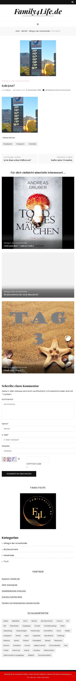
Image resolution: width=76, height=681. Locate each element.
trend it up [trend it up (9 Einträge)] (16, 650)
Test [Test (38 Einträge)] (65, 645)
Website (6, 446)
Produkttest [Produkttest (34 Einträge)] (37, 641)
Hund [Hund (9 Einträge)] (59, 631)
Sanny (8, 90)
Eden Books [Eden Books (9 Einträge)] (14, 626)
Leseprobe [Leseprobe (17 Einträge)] (36, 636)
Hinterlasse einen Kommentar (57, 90)
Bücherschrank (11, 549)
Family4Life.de (38, 11)
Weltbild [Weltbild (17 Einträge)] (31, 655)
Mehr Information (43, 677)
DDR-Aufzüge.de (9, 584)
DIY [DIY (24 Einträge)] (68, 621)
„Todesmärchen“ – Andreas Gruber (19, 246)
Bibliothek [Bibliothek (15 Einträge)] (15, 621)
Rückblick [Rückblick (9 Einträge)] (16, 645)
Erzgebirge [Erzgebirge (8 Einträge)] (26, 626)
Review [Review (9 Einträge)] (47, 641)
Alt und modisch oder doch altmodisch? (21, 294)
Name (5, 423)
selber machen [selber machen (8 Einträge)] (39, 645)
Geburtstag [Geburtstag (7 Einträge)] (8, 631)
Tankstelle (32, 144)
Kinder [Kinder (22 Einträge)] (18, 636)
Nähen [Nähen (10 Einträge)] (16, 641)
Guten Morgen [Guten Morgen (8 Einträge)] (21, 631)
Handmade (9, 555)
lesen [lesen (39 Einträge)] (27, 636)
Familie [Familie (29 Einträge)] (37, 626)
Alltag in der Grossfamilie (15, 81)
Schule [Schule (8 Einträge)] (27, 645)
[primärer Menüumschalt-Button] (38, 24)
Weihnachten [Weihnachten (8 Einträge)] (49, 650)
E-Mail (5, 435)
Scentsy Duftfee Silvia (12, 597)
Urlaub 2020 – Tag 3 (12, 370)
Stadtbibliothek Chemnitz (14, 591)
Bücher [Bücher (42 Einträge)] (34, 621)
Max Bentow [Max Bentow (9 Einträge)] (48, 636)
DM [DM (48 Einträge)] (5, 626)
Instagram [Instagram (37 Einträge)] (8, 636)
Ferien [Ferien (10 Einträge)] (63, 626)
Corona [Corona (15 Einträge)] (59, 621)
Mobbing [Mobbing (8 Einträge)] (61, 636)
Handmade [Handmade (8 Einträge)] (35, 631)
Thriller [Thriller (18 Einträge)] (6, 650)
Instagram (20, 144)
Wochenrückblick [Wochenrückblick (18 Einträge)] (44, 655)
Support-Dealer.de (11, 578)
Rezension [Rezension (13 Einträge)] (58, 641)
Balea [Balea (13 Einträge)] (6, 621)
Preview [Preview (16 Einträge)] (26, 641)
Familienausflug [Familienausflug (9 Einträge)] (50, 626)
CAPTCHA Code (33, 463)
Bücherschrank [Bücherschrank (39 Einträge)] (46, 621)
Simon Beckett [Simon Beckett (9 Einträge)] (54, 645)
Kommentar (7, 399)
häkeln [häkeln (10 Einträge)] (67, 631)
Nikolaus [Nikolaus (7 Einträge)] (7, 641)
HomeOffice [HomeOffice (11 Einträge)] (48, 631)
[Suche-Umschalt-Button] (72, 2)
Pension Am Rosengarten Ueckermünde (20, 603)
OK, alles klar (31, 677)
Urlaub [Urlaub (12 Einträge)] (26, 650)
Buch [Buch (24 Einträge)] (25, 621)
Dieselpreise (8, 144)
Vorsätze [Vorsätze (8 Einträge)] (36, 650)
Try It (6, 561)
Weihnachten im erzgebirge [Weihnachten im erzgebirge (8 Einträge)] (14, 655)
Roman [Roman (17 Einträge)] (6, 645)
